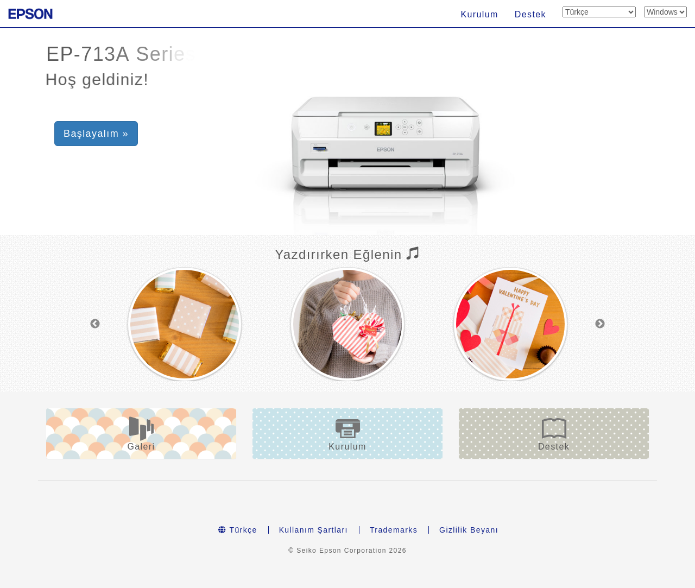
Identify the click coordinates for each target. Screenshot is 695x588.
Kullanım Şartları (313, 530)
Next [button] (600, 324)
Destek (530, 14)
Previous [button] (95, 324)
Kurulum (479, 14)
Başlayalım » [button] (96, 133)
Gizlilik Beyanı (468, 530)
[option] (184, 324)
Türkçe (237, 530)
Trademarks (394, 530)
